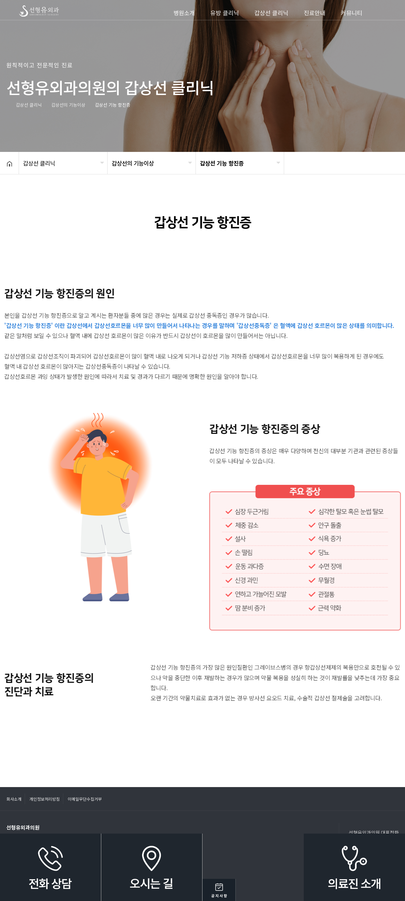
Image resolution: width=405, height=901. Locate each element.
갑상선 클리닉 (271, 13)
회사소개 (14, 799)
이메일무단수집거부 (85, 799)
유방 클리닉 (224, 13)
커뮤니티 (351, 13)
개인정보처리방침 (44, 799)
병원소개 (184, 13)
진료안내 (314, 13)
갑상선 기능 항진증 (222, 163)
